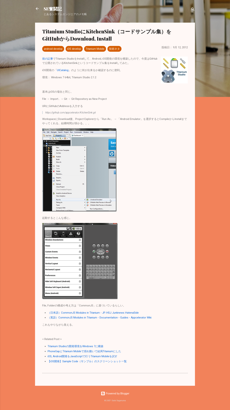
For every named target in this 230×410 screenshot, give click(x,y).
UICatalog (62, 70)
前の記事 (47, 58)
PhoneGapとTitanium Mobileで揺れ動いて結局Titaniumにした (84, 351)
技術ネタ (114, 48)
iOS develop (74, 48)
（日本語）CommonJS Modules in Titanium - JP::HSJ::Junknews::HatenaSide (93, 312)
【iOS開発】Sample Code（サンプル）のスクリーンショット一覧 (87, 361)
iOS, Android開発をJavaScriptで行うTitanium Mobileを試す (82, 356)
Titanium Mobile (95, 48)
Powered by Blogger (115, 393)
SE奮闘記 (53, 8)
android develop (53, 48)
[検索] (193, 9)
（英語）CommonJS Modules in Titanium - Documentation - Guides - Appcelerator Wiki (99, 317)
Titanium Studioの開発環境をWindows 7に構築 (75, 346)
